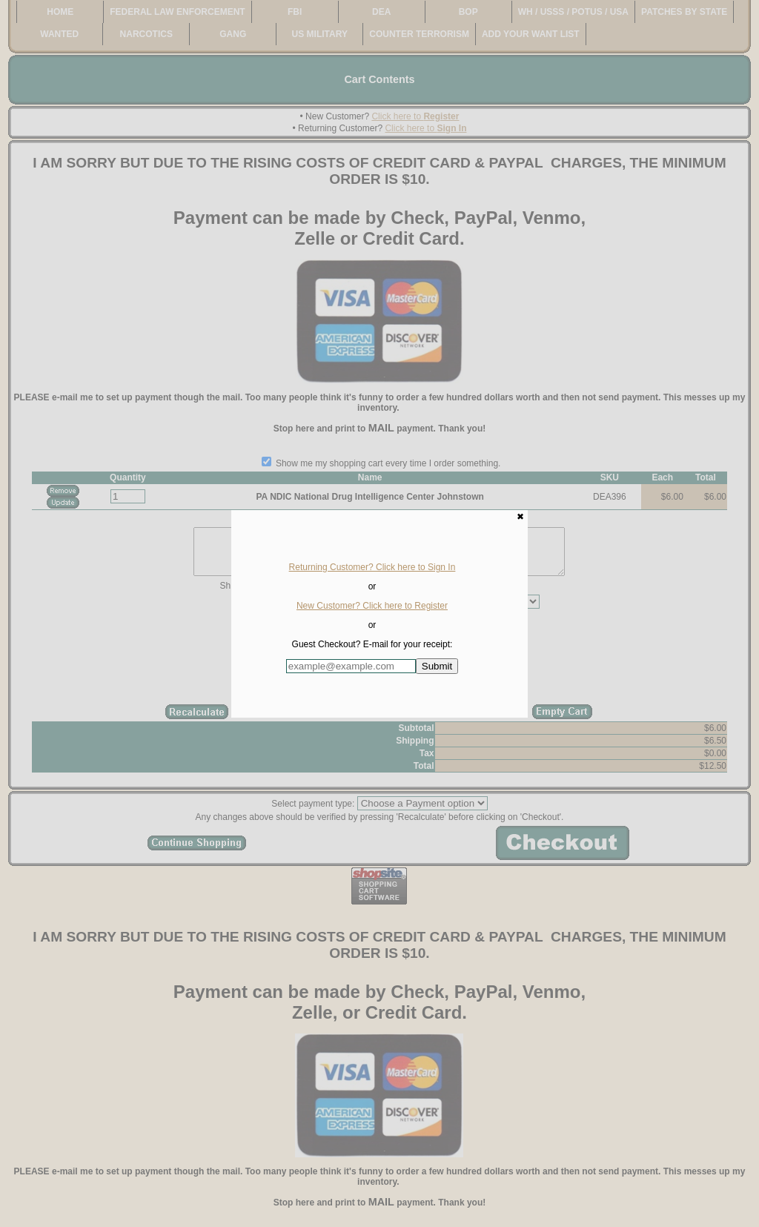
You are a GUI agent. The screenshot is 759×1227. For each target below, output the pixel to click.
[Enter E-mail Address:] (351, 666)
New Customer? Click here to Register (372, 606)
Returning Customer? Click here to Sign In (372, 567)
